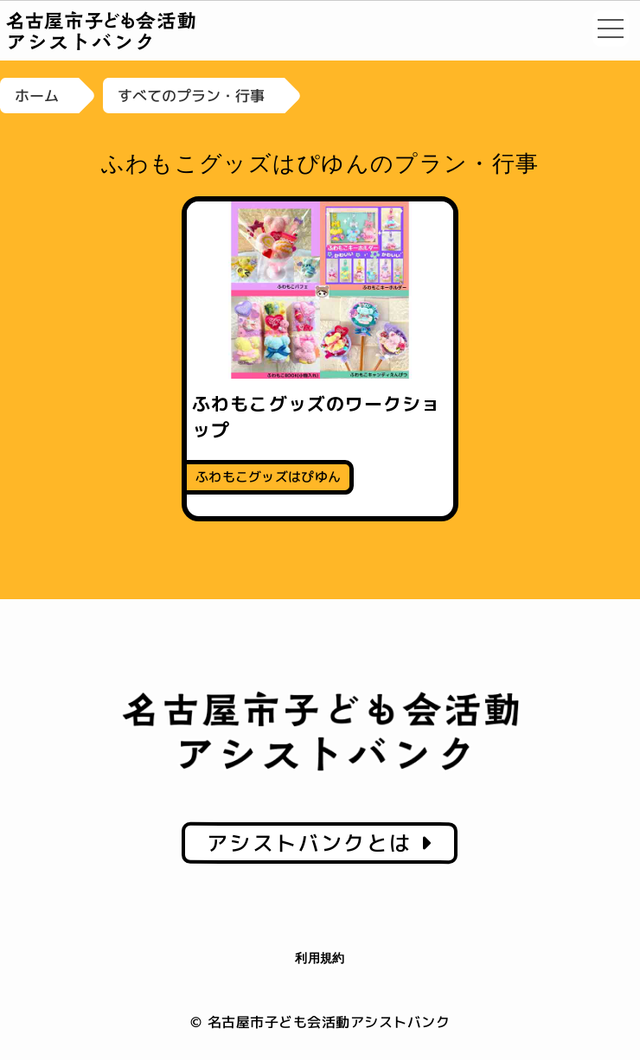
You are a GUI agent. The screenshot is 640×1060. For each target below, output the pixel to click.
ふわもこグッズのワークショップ (316, 416)
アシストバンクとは (319, 843)
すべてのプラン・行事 (191, 95)
